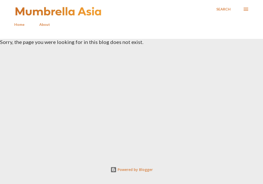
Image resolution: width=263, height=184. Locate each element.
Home (19, 24)
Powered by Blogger (131, 169)
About (44, 24)
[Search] (223, 9)
